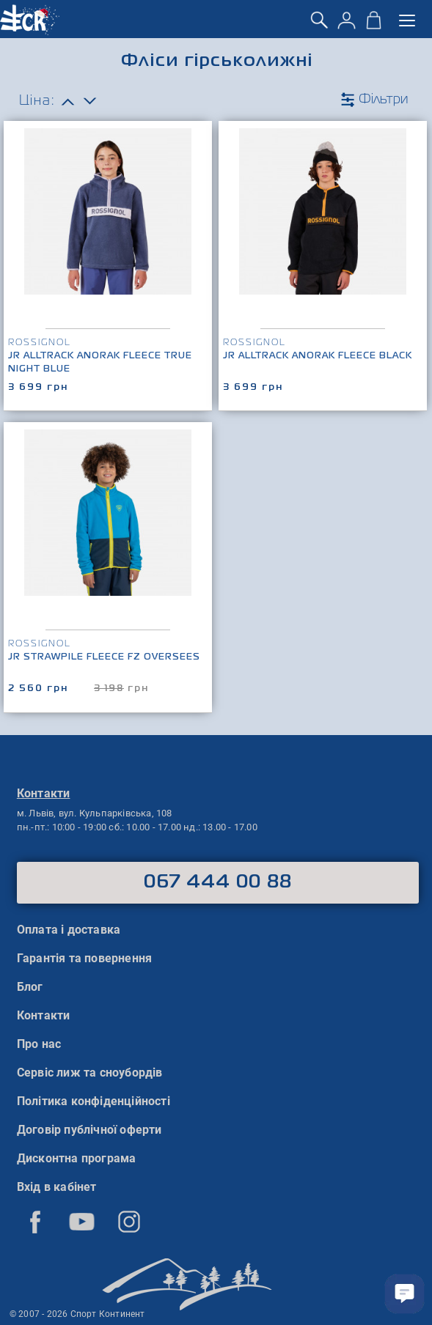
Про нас (39, 1044)
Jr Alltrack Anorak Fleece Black (317, 356)
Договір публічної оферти (89, 1130)
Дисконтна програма (76, 1158)
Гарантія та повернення (84, 958)
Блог (30, 987)
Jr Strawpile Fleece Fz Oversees (104, 657)
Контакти (43, 1015)
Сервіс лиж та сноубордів (90, 1072)
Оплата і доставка (68, 930)
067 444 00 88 (218, 882)
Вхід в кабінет (57, 1187)
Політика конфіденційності (93, 1101)
